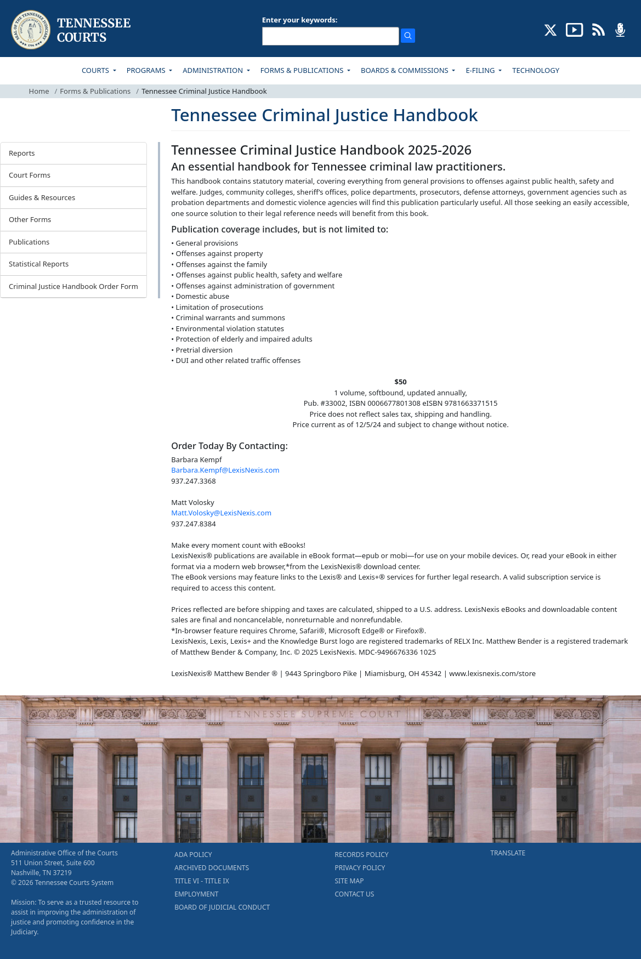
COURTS (96, 70)
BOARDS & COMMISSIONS (405, 70)
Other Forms (30, 219)
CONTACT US (355, 894)
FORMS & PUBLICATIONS (302, 70)
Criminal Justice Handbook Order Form (73, 286)
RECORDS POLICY (362, 854)
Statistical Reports (39, 264)
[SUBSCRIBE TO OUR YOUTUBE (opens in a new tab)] (574, 29)
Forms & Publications (95, 91)
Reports (22, 153)
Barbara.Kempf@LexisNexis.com (225, 470)
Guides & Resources (42, 197)
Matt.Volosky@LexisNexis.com (221, 513)
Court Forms (29, 175)
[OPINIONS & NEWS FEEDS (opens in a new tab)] (598, 29)
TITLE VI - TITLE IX (201, 881)
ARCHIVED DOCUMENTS (211, 867)
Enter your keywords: (300, 20)
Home (39, 91)
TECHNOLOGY (535, 70)
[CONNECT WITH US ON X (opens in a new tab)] (551, 29)
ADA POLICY (193, 854)
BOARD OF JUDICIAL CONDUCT (222, 907)
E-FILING (481, 70)
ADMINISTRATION (214, 70)
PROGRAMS (147, 70)
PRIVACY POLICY (360, 867)
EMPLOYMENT (196, 894)
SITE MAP (349, 881)
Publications (29, 242)
